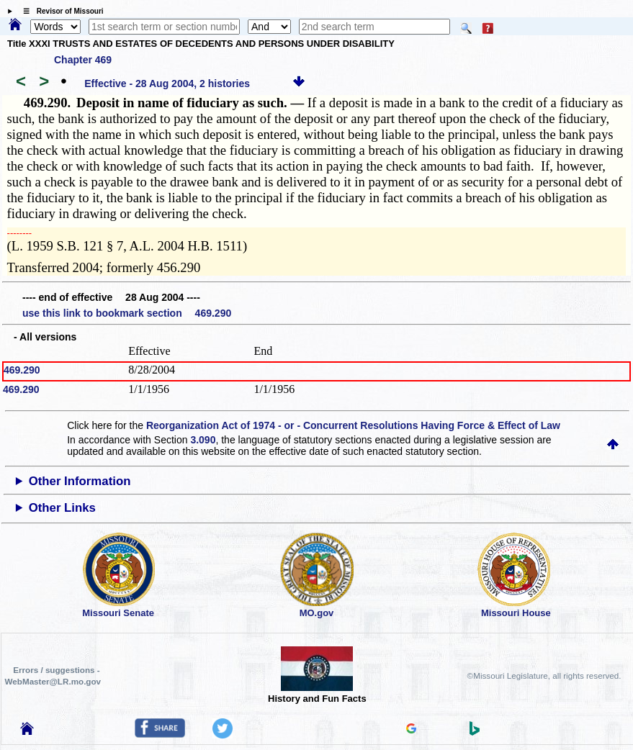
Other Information (80, 481)
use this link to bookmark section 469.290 (126, 313)
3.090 (202, 440)
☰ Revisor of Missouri (60, 11)
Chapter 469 (83, 59)
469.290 (22, 370)
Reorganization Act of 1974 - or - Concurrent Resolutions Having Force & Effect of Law (353, 425)
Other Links (62, 508)
